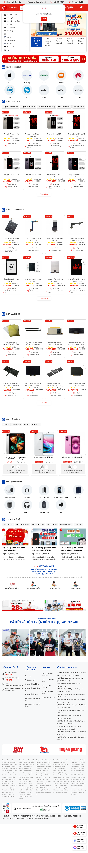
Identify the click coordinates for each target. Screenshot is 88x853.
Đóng (44, 19)
